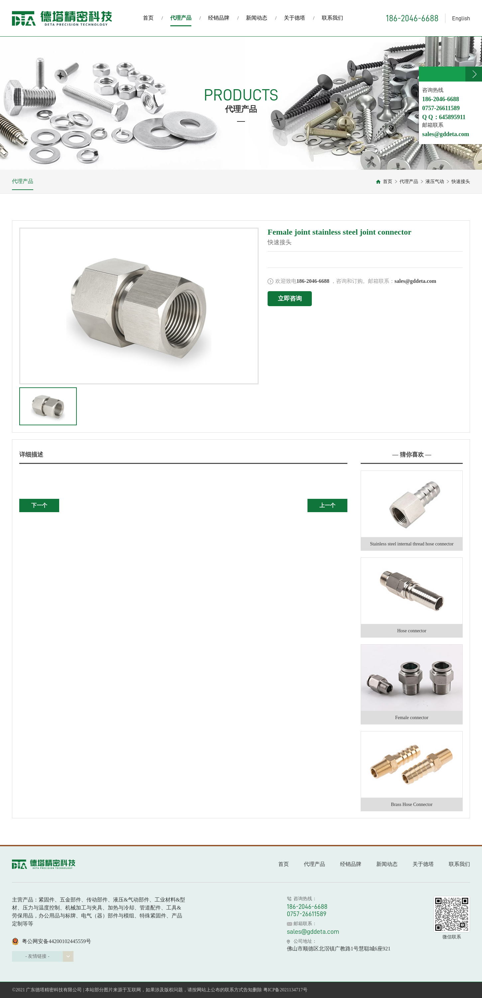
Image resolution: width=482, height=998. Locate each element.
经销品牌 (218, 18)
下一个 (39, 505)
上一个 (327, 505)
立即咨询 (290, 298)
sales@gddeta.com (313, 931)
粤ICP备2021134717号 (285, 989)
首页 (148, 18)
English (461, 18)
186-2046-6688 (412, 18)
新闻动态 (256, 18)
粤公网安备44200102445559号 (51, 941)
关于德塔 (294, 18)
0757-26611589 (306, 913)
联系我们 (332, 18)
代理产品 (180, 20)
